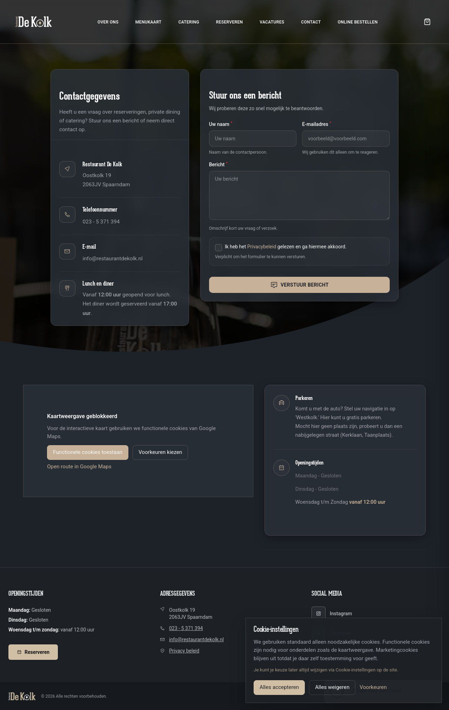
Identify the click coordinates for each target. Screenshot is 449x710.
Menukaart (148, 22)
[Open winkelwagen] (427, 21)
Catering (188, 22)
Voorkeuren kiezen (160, 452)
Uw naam (221, 124)
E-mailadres (316, 124)
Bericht (218, 164)
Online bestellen (358, 22)
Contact (311, 22)
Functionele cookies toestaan (87, 452)
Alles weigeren (332, 687)
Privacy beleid (184, 651)
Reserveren (229, 22)
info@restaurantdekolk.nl (112, 258)
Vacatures (272, 22)
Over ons (108, 22)
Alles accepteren (279, 687)
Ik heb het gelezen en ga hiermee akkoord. (286, 246)
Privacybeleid (261, 246)
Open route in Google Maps (79, 466)
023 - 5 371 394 (101, 222)
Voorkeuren (373, 687)
